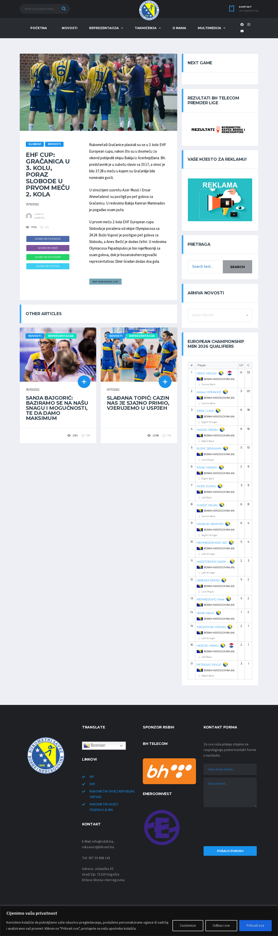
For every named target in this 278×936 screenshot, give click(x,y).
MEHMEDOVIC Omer (210, 599)
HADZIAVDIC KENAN (211, 627)
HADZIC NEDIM (207, 430)
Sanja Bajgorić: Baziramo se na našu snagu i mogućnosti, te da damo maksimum (57, 408)
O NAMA (179, 28)
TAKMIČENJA (145, 28)
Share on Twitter (47, 266)
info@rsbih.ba (249, 11)
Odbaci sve (221, 925)
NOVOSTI (69, 28)
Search (237, 267)
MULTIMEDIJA (209, 28)
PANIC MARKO (207, 467)
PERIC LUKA (205, 411)
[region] (139, 921)
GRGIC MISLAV (207, 373)
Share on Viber (48, 248)
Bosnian (94, 746)
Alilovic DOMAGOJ (209, 392)
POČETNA (38, 28)
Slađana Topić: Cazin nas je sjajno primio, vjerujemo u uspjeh (138, 403)
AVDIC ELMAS (206, 486)
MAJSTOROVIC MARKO (212, 561)
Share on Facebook (48, 238)
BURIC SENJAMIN (209, 448)
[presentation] (230, 828)
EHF (92, 784)
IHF (92, 776)
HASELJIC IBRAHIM (210, 524)
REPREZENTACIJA (104, 28)
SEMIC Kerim (205, 613)
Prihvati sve (255, 925)
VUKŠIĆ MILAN (207, 505)
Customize (188, 925)
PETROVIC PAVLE (209, 664)
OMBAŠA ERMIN (208, 580)
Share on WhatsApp (48, 257)
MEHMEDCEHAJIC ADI (212, 542)
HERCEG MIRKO (208, 645)
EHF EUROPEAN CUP (105, 281)
